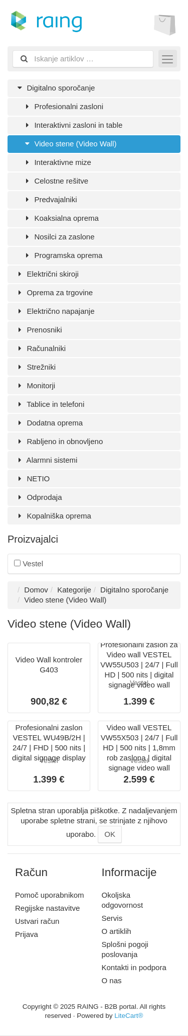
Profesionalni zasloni (63, 106)
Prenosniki (38, 329)
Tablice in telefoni (49, 404)
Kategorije (74, 589)
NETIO (32, 478)
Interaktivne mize (57, 162)
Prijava (26, 934)
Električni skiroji (47, 274)
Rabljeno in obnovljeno (59, 441)
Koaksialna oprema (61, 218)
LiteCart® (128, 1015)
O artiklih (116, 931)
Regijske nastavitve (47, 908)
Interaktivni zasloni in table (72, 125)
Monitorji (35, 385)
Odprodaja (38, 497)
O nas (112, 980)
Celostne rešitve (55, 181)
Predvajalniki (50, 199)
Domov (36, 589)
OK (109, 834)
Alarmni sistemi (46, 460)
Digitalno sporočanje (55, 87)
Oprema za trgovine (54, 292)
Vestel (28, 563)
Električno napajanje (55, 311)
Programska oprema (62, 255)
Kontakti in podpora (134, 967)
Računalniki (40, 348)
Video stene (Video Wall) (69, 143)
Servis (112, 918)
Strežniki (35, 367)
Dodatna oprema (49, 422)
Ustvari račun (37, 921)
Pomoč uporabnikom (49, 895)
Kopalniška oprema (53, 515)
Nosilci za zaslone (59, 236)
